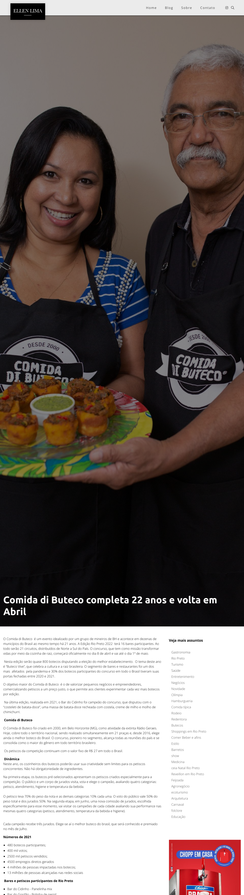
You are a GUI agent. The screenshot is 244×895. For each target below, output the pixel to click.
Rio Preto (178, 658)
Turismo (177, 664)
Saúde (176, 670)
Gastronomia (180, 652)
